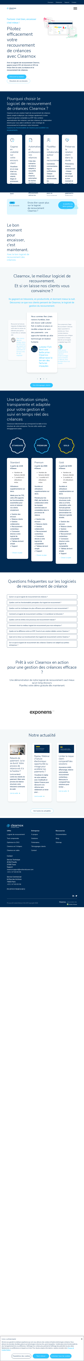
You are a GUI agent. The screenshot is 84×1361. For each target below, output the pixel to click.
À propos (50, 2)
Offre (9, 831)
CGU (24, 903)
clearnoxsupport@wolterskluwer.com (20, 869)
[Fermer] (82, 1339)
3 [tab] (44, 379)
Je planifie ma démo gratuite (68, 205)
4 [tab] (47, 379)
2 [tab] (41, 379)
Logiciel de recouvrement (16, 834)
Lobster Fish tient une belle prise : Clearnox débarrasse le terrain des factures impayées (45, 356)
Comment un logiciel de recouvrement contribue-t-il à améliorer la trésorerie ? (36, 614)
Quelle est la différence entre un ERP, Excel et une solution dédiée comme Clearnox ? (39, 631)
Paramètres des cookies (21, 1356)
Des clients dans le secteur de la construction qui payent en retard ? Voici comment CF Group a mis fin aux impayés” (21, 346)
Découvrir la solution (16, 77)
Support (67, 2)
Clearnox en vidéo (13, 850)
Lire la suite (15, 793)
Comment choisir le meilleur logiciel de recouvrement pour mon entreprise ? (35, 625)
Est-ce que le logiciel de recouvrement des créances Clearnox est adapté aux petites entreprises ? (39, 644)
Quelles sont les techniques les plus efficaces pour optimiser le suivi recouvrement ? (38, 608)
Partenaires (59, 2)
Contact (74, 2)
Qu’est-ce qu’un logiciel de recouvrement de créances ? (28, 597)
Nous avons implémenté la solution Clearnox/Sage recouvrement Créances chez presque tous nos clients (64, 356)
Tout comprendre (13, 838)
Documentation (61, 834)
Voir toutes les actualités (42, 811)
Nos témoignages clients (41, 385)
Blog (57, 838)
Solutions (34, 838)
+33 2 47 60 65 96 (14, 872)
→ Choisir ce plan (16, 553)
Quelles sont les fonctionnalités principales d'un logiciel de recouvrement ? (35, 602)
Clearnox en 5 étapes (14, 846)
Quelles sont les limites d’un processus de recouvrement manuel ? (32, 620)
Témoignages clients (38, 846)
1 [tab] (37, 379)
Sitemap (59, 842)
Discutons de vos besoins (18, 81)
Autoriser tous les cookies (60, 1356)
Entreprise (35, 831)
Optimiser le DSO (13, 842)
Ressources (60, 831)
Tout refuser (41, 1356)
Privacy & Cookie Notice (14, 903)
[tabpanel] (18, 340)
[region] (42, 1348)
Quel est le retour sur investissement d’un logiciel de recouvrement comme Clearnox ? (39, 637)
